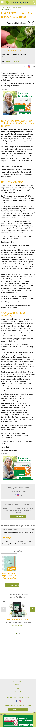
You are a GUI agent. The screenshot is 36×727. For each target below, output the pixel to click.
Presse (18, 688)
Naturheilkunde (16, 8)
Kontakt (18, 691)
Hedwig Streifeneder (12, 61)
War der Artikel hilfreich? (16, 23)
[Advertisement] (18, 657)
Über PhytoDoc (18, 681)
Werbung (18, 684)
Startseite (5, 8)
